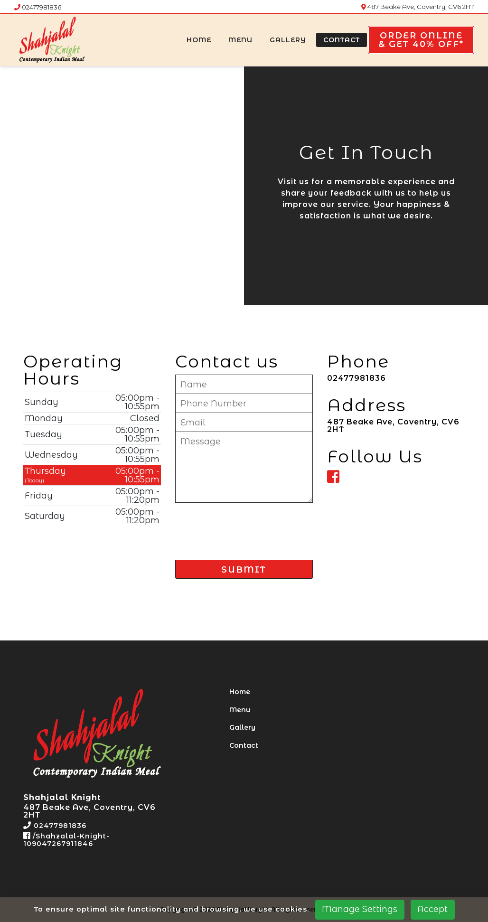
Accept (432, 909)
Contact (341, 40)
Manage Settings (359, 909)
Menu (240, 40)
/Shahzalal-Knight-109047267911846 (66, 840)
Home (199, 40)
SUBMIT (243, 569)
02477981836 (37, 7)
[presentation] (247, 527)
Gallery (288, 40)
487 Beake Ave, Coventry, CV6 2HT (417, 7)
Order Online (421, 39)
